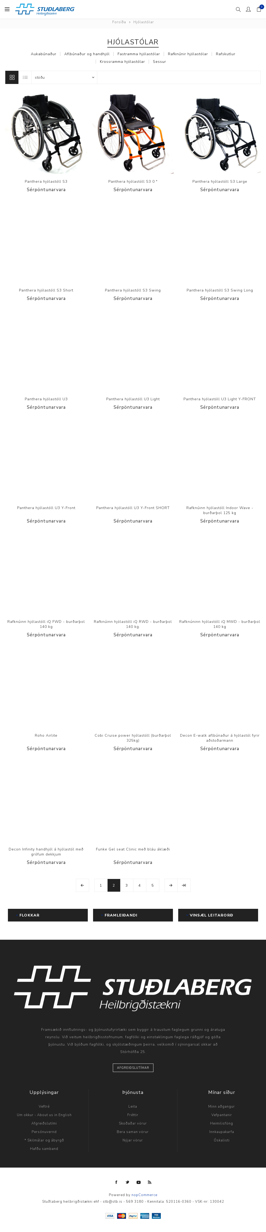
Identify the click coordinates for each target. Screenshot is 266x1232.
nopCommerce (144, 1195)
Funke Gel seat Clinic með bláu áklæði (133, 849)
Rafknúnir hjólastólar (188, 54)
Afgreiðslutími (44, 1123)
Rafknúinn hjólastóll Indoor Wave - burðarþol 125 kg (219, 510)
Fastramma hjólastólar (139, 54)
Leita (132, 1106)
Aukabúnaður (43, 54)
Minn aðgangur (221, 1106)
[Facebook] (116, 1182)
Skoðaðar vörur (133, 1123)
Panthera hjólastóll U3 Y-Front (46, 507)
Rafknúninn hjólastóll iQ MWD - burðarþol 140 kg (219, 624)
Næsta (171, 885)
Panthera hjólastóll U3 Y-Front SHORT (133, 507)
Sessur (159, 61)
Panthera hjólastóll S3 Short (46, 290)
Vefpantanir (221, 1115)
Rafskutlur (225, 54)
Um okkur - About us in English (44, 1115)
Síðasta (184, 885)
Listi (25, 77)
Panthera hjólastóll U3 (46, 399)
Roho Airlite (46, 735)
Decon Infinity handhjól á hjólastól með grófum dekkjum (46, 852)
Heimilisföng (221, 1123)
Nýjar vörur (133, 1140)
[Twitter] (127, 1182)
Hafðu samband (44, 1148)
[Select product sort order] (64, 77)
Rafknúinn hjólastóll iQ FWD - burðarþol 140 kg (46, 624)
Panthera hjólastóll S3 (46, 181)
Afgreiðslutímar (133, 1068)
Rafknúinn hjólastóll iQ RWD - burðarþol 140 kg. (133, 624)
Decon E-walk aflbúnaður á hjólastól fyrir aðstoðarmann (220, 738)
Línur (11, 77)
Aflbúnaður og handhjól (87, 54)
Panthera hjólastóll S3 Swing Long (220, 290)
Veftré (44, 1106)
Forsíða (119, 22)
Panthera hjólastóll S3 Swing (133, 290)
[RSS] (150, 1182)
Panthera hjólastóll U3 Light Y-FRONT (219, 399)
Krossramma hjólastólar (122, 61)
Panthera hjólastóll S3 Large (219, 181)
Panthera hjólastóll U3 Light (133, 399)
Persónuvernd (44, 1132)
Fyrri (82, 885)
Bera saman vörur (133, 1132)
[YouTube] (138, 1182)
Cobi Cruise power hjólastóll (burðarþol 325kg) (133, 738)
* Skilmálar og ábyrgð (44, 1140)
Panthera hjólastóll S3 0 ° (133, 181)
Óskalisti (222, 1140)
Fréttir (132, 1115)
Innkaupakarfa (221, 1132)
